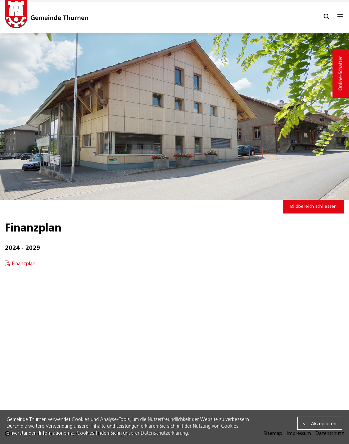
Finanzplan (24, 264)
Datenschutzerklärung (164, 433)
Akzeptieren (323, 423)
